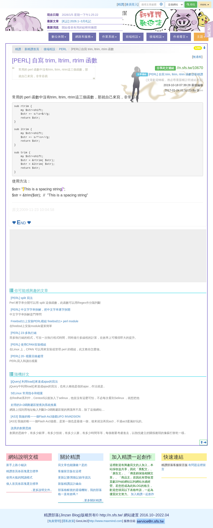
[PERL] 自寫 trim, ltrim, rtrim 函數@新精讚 (176, 74)
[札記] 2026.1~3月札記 (76, 21)
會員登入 (131, 4)
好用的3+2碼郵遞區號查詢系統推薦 (34, 405)
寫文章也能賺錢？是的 (72, 465)
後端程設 (49, 49)
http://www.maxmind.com (105, 521)
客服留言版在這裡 (69, 471)
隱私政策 (68, 521)
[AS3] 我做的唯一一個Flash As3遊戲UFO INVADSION (45, 416)
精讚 (121, 4)
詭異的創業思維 (21, 428)
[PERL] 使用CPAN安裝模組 (28, 344)
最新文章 (53, 21)
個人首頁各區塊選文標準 (22, 483)
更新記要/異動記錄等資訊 (74, 477)
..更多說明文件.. (41, 490)
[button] (58, 37)
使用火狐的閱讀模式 (19, 477)
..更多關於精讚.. (93, 500)
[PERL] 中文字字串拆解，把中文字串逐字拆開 (40, 309)
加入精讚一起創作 (142, 494)
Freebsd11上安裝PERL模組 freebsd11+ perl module (44, 321)
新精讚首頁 (32, 49)
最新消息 (53, 27)
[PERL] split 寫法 (22, 298)
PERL (63, 49)
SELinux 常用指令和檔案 (27, 393)
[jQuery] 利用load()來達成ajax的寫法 (34, 381)
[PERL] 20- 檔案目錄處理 (27, 356)
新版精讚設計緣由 (69, 483)
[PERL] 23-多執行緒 (24, 333)
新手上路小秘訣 (16, 465)
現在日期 (53, 14)
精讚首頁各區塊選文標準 (22, 471)
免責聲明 (54, 521)
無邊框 (197, 56)
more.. (204, 4)
